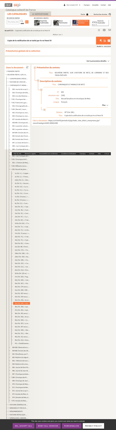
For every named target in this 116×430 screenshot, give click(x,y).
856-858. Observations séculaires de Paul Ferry (21, 347)
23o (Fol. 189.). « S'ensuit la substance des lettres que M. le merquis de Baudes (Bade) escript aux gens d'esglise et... (22, 260)
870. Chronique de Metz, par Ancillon (21, 384)
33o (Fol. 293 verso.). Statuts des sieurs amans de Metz (22, 297)
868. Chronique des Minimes (20, 377)
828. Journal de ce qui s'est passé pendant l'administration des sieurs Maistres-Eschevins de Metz (21, 89)
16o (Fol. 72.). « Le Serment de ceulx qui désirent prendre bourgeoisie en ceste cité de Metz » (22, 230)
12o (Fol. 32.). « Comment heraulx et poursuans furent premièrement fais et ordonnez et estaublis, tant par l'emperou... (22, 213)
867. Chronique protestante (21, 374)
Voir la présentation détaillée (97, 61)
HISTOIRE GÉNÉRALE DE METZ (19, 405)
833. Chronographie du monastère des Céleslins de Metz (21, 106)
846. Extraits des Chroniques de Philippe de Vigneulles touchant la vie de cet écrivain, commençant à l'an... (21, 139)
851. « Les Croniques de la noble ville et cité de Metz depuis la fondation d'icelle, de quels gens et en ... (21, 156)
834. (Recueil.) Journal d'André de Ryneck (20, 109)
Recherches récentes (102, 14)
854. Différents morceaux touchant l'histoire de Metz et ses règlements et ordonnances (20, 166)
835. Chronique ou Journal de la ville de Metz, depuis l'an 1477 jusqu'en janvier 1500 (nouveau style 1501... (21, 113)
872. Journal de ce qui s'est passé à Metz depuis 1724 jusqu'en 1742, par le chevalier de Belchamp (21, 391)
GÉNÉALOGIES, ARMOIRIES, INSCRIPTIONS (19, 418)
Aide (109, 5)
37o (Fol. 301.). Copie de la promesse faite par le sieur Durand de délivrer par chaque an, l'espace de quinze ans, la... (22, 310)
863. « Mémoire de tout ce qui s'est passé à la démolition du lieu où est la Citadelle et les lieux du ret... (21, 361)
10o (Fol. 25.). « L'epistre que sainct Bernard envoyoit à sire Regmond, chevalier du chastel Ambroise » (22, 207)
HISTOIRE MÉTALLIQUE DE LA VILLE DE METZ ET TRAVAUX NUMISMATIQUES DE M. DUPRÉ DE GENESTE (19, 415)
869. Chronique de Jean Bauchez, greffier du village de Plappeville (21, 381)
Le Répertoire (40, 13)
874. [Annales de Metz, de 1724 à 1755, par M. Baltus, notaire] (21, 397)
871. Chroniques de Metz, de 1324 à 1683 (21, 387)
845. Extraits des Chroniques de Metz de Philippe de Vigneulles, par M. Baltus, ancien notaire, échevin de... (21, 136)
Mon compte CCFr (74, 5)
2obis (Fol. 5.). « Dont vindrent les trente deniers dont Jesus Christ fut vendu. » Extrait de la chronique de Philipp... (22, 180)
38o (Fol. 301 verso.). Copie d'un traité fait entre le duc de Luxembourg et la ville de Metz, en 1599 (22, 313)
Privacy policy (93, 426)
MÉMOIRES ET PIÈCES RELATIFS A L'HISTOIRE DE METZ (19, 408)
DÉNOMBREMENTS (16, 411)
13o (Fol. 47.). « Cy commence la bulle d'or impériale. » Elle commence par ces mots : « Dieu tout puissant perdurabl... (22, 217)
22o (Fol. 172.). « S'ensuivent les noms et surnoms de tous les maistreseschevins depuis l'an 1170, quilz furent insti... (22, 250)
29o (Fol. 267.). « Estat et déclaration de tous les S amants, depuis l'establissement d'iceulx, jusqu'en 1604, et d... (22, 283)
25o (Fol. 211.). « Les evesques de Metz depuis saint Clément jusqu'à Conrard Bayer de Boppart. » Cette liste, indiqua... (22, 267)
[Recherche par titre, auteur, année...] (13, 22)
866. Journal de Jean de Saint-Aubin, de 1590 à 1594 (21, 371)
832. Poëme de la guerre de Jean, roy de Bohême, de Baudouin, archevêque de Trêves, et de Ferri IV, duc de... (20, 103)
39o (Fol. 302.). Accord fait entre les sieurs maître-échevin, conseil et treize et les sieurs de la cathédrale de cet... (22, 317)
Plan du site (17, 154)
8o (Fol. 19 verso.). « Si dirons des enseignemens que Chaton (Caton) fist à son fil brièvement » (22, 200)
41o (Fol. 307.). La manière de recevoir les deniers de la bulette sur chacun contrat (22, 323)
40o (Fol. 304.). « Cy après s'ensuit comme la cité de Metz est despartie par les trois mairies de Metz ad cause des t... (22, 320)
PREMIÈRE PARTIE (13, 71)
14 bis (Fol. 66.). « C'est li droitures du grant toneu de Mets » (22, 223)
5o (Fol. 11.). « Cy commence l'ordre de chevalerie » (22, 190)
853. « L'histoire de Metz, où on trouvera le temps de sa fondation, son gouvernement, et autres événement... (21, 163)
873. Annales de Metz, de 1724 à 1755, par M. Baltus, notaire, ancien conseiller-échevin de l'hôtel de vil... (21, 394)
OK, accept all (23, 426)
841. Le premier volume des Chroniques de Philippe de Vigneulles (21, 126)
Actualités (95, 5)
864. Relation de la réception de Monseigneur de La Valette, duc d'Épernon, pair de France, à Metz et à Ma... (21, 364)
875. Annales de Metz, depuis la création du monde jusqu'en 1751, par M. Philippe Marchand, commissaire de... (20, 401)
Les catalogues (17, 14)
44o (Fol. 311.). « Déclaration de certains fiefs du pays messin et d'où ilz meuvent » (22, 333)
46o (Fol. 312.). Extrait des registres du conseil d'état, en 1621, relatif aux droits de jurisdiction (22, 340)
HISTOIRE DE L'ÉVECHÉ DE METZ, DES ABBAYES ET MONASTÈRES (19, 82)
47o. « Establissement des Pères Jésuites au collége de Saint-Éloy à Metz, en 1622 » (22, 343)
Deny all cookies (48, 426)
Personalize (71, 426)
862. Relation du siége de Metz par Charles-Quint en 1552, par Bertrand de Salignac (21, 357)
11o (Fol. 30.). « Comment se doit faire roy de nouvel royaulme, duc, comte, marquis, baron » (22, 210)
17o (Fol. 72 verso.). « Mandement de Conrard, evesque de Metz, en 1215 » (22, 233)
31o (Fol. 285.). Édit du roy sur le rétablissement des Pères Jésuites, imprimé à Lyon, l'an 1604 (22, 290)
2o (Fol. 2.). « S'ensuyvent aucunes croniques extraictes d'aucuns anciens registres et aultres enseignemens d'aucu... (22, 177)
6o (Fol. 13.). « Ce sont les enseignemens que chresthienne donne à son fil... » (22, 193)
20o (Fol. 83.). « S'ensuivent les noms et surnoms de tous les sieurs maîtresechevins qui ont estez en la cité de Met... (22, 243)
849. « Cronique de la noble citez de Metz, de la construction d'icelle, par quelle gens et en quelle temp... (21, 149)
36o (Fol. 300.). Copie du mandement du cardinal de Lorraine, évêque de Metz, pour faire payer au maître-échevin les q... (22, 307)
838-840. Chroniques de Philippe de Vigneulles (21, 123)
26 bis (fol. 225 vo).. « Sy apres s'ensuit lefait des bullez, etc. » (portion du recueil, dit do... (22, 273)
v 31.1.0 (106, 154)
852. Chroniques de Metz (20, 159)
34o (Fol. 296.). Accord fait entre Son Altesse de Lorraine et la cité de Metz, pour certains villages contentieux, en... (22, 300)
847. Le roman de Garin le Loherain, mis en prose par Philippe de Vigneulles (21, 143)
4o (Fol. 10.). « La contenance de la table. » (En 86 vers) (22, 187)
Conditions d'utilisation (68, 154)
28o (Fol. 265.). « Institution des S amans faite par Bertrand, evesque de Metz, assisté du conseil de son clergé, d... (22, 280)
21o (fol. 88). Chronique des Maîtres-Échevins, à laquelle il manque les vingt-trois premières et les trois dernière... (22, 247)
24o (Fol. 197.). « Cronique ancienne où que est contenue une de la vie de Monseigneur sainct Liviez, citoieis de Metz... (22, 263)
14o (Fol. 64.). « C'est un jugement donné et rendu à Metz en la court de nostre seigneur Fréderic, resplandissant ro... (22, 220)
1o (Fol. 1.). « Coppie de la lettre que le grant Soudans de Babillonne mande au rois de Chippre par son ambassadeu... (22, 173)
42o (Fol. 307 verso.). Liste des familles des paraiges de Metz (22, 327)
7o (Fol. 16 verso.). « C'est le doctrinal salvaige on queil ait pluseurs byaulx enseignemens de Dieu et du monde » (22, 197)
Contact (103, 5)
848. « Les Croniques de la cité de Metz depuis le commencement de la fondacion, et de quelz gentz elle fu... (21, 146)
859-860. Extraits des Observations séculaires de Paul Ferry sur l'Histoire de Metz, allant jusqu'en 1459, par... (21, 351)
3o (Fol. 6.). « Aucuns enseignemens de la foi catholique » (22, 183)
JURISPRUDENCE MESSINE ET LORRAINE (19, 79)
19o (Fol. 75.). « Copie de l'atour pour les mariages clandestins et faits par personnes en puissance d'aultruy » (22, 240)
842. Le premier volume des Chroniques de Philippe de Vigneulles (21, 129)
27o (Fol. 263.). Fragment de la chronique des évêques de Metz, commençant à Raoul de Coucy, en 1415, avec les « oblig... (22, 277)
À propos (87, 5)
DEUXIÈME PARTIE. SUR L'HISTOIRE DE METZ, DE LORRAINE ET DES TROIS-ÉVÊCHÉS (17, 75)
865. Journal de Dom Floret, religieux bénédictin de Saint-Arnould (21, 367)
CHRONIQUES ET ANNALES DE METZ (19, 85)
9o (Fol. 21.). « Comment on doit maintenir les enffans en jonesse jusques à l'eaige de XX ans (22, 203)
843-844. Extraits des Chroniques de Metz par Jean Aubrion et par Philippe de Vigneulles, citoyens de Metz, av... (21, 133)
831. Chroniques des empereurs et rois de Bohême (20, 99)
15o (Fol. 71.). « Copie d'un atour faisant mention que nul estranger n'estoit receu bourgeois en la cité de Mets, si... (22, 227)
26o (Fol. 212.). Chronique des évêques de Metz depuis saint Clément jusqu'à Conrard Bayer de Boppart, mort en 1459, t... (22, 270)
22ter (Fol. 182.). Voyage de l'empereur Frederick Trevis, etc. (22, 257)
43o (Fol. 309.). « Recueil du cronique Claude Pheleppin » (22, 330)
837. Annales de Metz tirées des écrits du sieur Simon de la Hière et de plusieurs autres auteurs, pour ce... (21, 119)
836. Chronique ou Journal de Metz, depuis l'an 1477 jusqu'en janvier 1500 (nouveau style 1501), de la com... (21, 116)
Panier (84, 14)
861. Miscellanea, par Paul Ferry (21, 354)
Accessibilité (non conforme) (48, 154)
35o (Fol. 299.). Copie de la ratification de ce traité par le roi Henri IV (22, 303)
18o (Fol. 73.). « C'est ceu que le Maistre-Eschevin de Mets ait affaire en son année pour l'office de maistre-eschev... (22, 237)
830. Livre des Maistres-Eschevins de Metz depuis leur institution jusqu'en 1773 (21, 96)
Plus (103, 105)
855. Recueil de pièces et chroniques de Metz (20, 169)
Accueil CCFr (9, 30)
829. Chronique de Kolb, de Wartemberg (21, 93)
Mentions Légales (30, 154)
